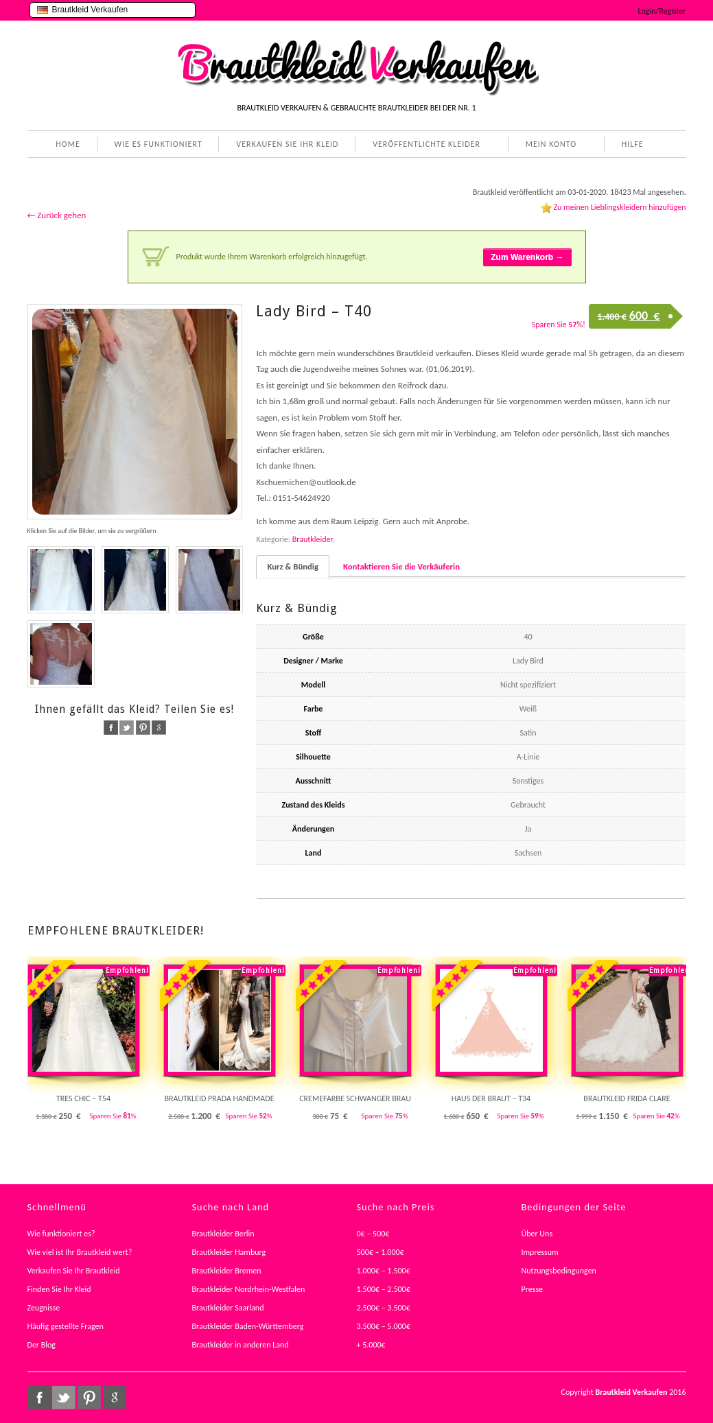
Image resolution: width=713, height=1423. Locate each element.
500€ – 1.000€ (380, 1252)
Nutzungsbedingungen (559, 1270)
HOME (68, 144)
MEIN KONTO (548, 145)
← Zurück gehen (56, 215)
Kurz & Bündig (292, 566)
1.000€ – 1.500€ (383, 1270)
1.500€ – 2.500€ (383, 1289)
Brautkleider (312, 539)
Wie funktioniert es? (61, 1233)
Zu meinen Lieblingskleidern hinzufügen (619, 207)
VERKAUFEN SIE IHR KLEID (287, 144)
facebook (111, 727)
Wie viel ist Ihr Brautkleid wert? (79, 1252)
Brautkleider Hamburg (229, 1252)
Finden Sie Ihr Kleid (59, 1289)
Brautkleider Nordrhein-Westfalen (248, 1289)
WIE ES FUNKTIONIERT (158, 144)
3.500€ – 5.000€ (383, 1326)
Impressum (540, 1252)
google (159, 727)
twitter (126, 727)
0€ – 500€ (373, 1233)
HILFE (630, 145)
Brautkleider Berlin (223, 1233)
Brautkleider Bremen (226, 1270)
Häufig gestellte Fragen (65, 1326)
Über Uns (537, 1233)
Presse (532, 1289)
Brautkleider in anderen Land (240, 1345)
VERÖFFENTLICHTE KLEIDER (424, 145)
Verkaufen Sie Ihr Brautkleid (73, 1270)
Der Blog (41, 1345)
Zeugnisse (43, 1308)
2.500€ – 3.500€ (383, 1308)
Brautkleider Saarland (228, 1308)
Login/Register (662, 11)
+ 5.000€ (371, 1345)
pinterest (143, 727)
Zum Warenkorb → (527, 257)
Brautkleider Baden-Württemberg (248, 1326)
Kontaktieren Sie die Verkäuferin (401, 566)
